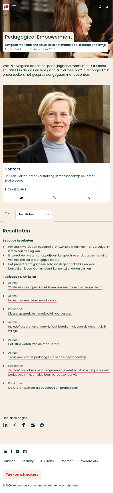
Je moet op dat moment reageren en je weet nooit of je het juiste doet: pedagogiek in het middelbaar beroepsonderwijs (59, 374)
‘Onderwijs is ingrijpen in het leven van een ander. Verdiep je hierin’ (55, 289)
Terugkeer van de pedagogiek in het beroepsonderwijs (47, 359)
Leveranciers (88, 461)
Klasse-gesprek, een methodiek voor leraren (40, 316)
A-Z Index (47, 461)
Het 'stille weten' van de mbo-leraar (34, 346)
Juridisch (9, 461)
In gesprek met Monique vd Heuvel (32, 303)
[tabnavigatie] (33, 214)
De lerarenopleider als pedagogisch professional (43, 390)
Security (28, 461)
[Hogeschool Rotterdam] (6, 7)
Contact (67, 461)
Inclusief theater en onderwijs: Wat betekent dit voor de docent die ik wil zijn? (57, 331)
